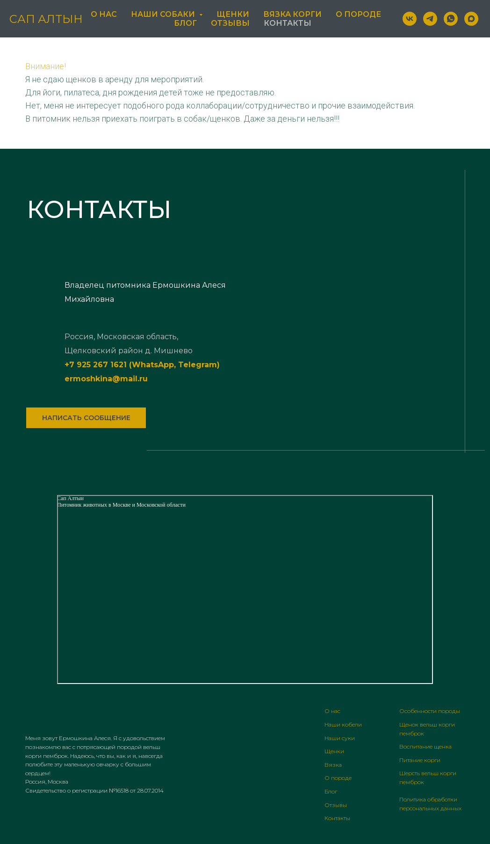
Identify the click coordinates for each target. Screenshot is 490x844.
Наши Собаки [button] (164, 14)
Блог (185, 23)
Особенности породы (429, 710)
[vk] (410, 19)
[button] (86, 417)
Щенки (232, 14)
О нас (104, 14)
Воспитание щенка (425, 746)
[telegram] (430, 19)
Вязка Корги (292, 14)
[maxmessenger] (471, 19)
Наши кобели (343, 724)
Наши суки (339, 738)
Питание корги (419, 760)
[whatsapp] (451, 19)
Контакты (287, 23)
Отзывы (230, 23)
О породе (358, 14)
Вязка (333, 764)
